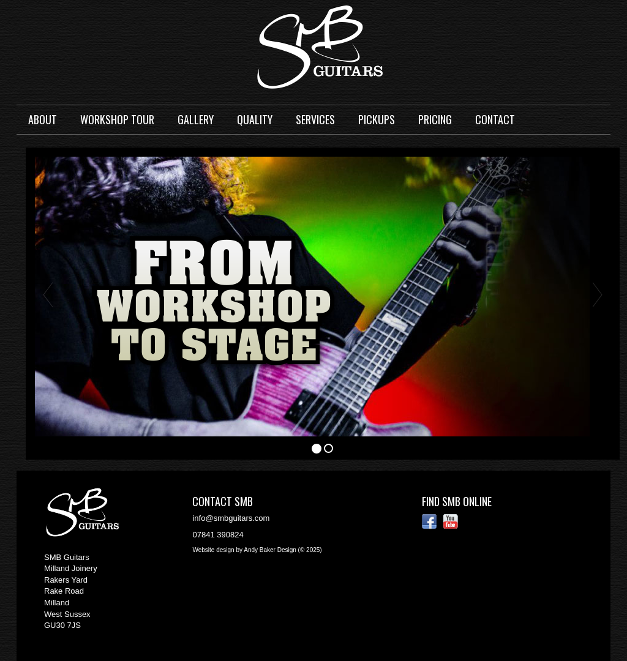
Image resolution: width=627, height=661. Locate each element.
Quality (254, 119)
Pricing (435, 119)
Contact (495, 119)
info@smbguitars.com (230, 518)
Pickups (376, 119)
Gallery (196, 119)
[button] (48, 294)
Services (315, 119)
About (42, 119)
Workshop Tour (117, 119)
